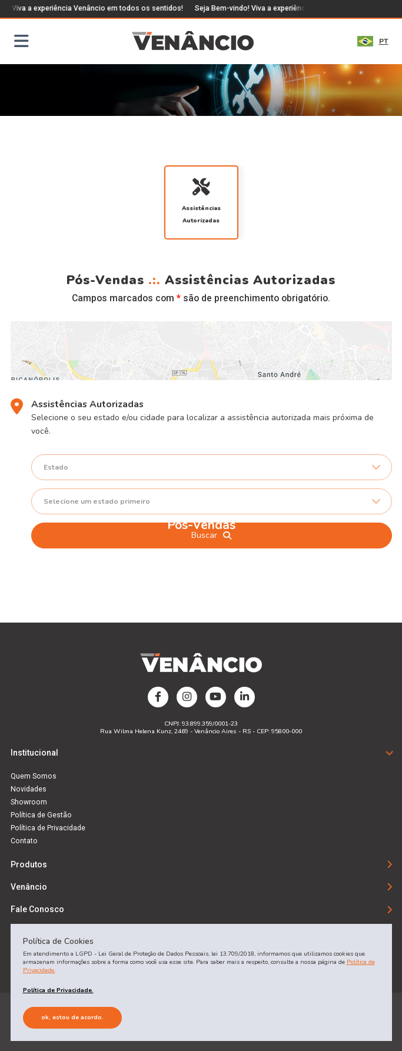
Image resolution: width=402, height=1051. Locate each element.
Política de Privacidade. (58, 990)
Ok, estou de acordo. (72, 1017)
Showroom (29, 802)
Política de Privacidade (48, 828)
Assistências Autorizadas (201, 201)
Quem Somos (34, 776)
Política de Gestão (41, 815)
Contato (24, 841)
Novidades (28, 789)
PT (372, 41)
